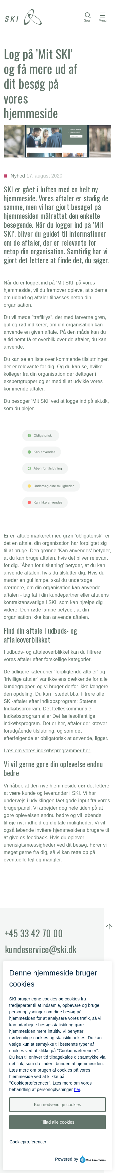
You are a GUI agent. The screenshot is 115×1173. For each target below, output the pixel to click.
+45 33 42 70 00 (34, 933)
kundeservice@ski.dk (40, 949)
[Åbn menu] (102, 16)
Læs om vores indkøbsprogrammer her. (47, 750)
